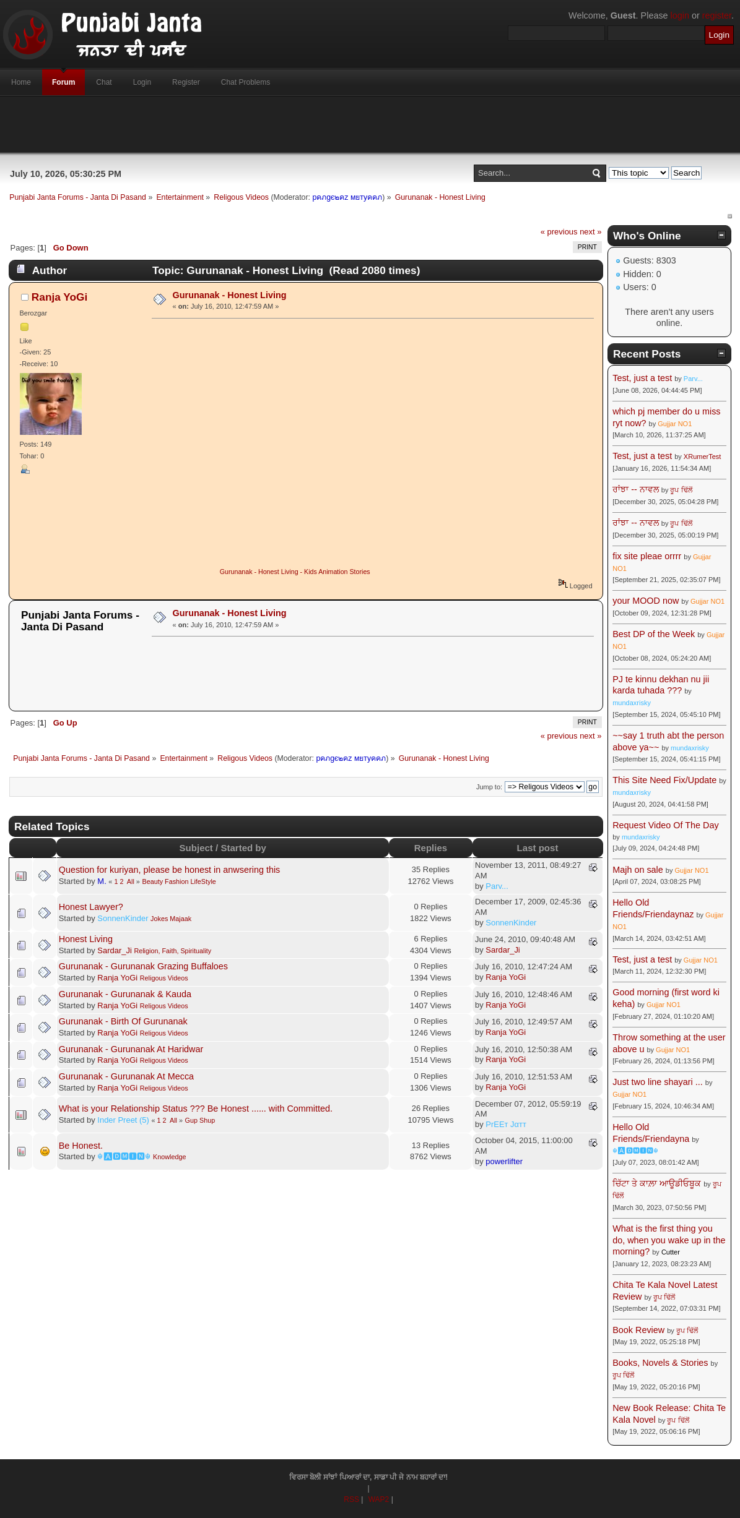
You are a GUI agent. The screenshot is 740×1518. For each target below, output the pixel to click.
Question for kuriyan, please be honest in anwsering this (170, 870)
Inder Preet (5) (123, 1120)
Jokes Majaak (170, 918)
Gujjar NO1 (675, 423)
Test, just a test (642, 378)
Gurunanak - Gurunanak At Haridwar (131, 1049)
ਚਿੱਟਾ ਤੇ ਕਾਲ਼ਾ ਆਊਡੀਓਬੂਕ (656, 1183)
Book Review (638, 1330)
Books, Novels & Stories (660, 1363)
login (680, 15)
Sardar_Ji (114, 950)
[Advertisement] (370, 124)
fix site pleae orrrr (646, 556)
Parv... (496, 886)
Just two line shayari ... (657, 1082)
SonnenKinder (122, 918)
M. (101, 881)
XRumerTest (702, 456)
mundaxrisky (631, 702)
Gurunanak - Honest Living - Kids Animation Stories (295, 571)
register (716, 15)
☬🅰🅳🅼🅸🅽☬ (123, 1156)
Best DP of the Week (654, 634)
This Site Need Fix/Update (664, 780)
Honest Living (86, 939)
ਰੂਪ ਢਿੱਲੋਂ (681, 490)
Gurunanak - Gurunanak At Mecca (126, 1076)
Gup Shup (200, 1120)
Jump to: (489, 787)
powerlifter (504, 1161)
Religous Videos (164, 978)
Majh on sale (637, 870)
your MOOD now (645, 601)
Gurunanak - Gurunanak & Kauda (125, 994)
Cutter (670, 1252)
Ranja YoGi (60, 297)
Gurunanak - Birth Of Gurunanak (123, 1021)
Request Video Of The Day (665, 825)
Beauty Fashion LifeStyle (178, 881)
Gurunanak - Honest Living (230, 295)
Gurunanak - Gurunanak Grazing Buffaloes (143, 966)
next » (590, 231)
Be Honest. (81, 1146)
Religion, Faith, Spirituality (172, 950)
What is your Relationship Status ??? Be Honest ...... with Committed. (196, 1108)
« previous (559, 231)
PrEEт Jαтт (505, 1124)
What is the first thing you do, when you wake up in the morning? (668, 1240)
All (130, 881)
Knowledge (169, 1156)
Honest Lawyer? (91, 907)
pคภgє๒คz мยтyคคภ (347, 197)
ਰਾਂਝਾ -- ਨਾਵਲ (635, 489)
